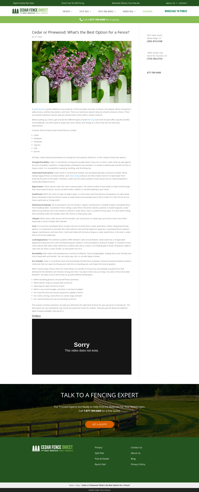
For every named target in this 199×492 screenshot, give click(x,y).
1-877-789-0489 (96, 19)
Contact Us (136, 447)
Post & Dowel (102, 458)
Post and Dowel (106, 11)
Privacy (66, 11)
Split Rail (84, 11)
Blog (133, 458)
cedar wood (74, 176)
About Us (170, 3)
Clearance (148, 11)
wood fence (38, 109)
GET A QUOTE (99, 424)
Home (71, 485)
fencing (91, 120)
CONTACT (183, 3)
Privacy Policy (138, 464)
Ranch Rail (128, 11)
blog (78, 485)
